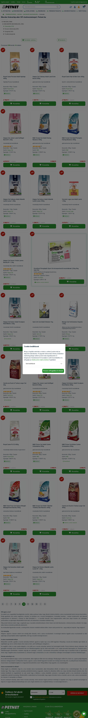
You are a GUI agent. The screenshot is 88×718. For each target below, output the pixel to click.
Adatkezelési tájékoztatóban (40, 360)
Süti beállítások (30, 363)
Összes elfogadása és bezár (53, 371)
